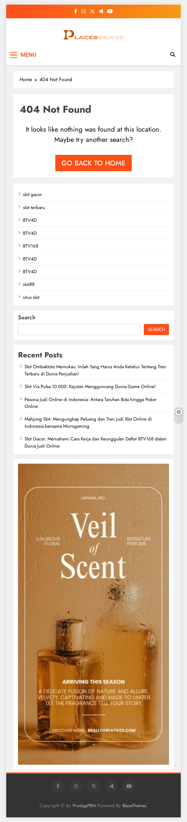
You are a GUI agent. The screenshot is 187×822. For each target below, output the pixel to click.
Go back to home (93, 163)
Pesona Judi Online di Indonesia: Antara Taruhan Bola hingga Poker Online (91, 403)
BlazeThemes (134, 805)
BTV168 (30, 246)
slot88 (28, 284)
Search (26, 317)
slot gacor (32, 194)
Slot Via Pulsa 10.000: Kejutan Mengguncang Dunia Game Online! (90, 386)
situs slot (31, 297)
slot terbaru (34, 207)
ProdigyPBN (84, 805)
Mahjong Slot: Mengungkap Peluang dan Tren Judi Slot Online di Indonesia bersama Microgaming (88, 422)
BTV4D (30, 220)
